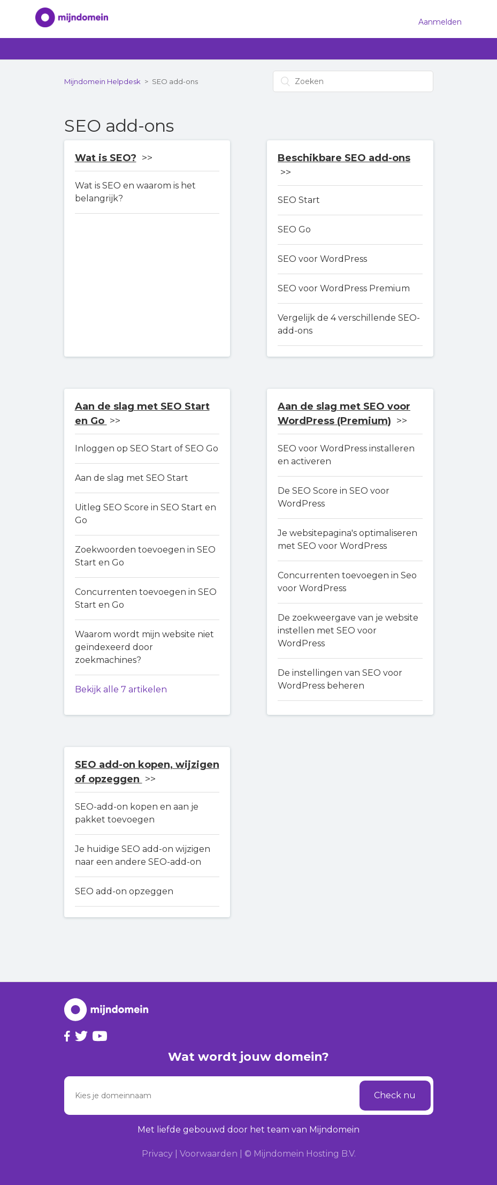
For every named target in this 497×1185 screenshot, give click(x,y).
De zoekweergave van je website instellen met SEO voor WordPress (348, 630)
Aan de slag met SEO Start (131, 478)
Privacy (157, 1154)
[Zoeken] (353, 81)
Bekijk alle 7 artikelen (121, 689)
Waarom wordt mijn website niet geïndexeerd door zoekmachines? (144, 647)
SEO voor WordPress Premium (344, 288)
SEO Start (299, 200)
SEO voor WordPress (322, 259)
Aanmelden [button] (440, 22)
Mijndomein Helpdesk (102, 81)
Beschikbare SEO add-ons (344, 158)
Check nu (395, 1095)
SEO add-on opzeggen (124, 891)
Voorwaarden (209, 1154)
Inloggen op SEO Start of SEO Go (146, 448)
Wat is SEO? (105, 158)
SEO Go (294, 229)
